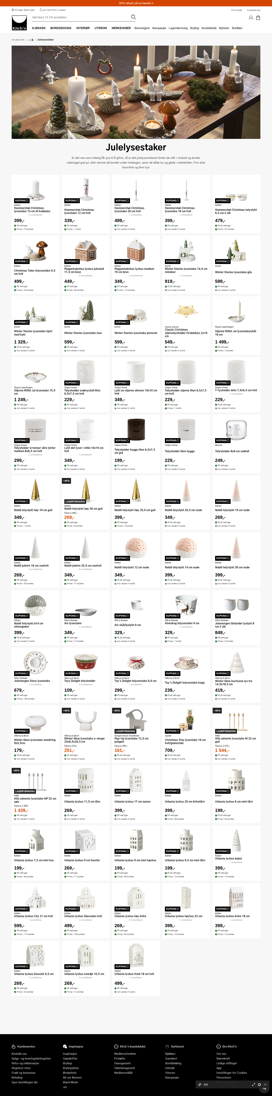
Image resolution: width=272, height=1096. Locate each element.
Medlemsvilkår (123, 1073)
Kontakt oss (19, 1054)
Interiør (170, 1068)
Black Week (70, 1082)
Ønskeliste (69, 1073)
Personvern (224, 1077)
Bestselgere (142, 28)
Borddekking (173, 1063)
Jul (65, 1087)
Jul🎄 (31, 39)
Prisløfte (119, 1058)
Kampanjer (159, 28)
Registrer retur (21, 1068)
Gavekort (171, 1058)
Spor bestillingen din (25, 1082)
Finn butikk (236, 10)
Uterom (170, 1073)
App (219, 1068)
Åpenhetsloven (226, 1082)
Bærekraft (223, 1058)
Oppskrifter (70, 1058)
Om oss (221, 1054)
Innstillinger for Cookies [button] (232, 1073)
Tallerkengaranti (124, 1068)
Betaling (17, 1077)
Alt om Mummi (72, 1077)
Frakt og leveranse (23, 1073)
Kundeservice (253, 10)
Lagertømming (178, 28)
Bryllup (194, 28)
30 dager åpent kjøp (23, 9)
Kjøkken (170, 1054)
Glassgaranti (122, 1063)
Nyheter (224, 28)
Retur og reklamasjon (25, 1063)
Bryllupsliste (71, 1068)
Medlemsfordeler (125, 1054)
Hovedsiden (18, 39)
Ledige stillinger (227, 1063)
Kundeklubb (209, 28)
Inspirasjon (70, 1054)
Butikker (237, 28)
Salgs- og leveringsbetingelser (31, 1058)
